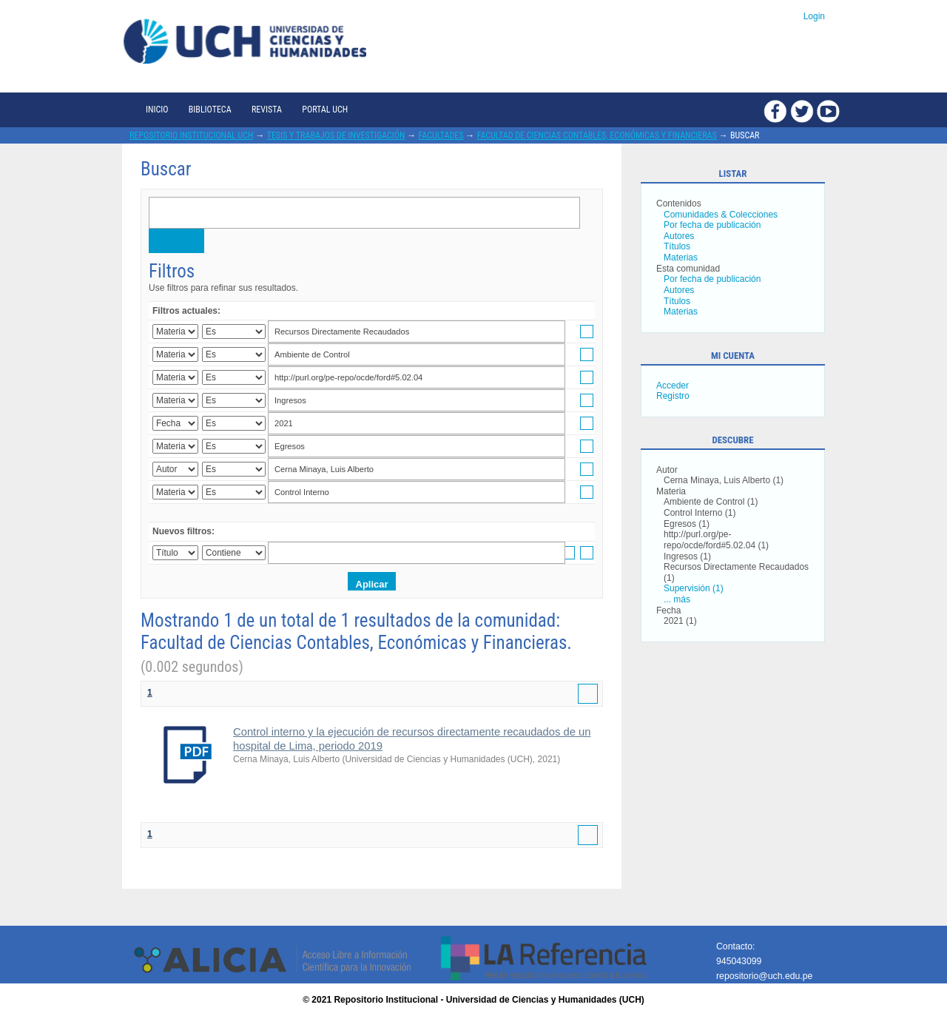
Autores (679, 236)
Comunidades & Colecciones (721, 214)
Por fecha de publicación (712, 225)
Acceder (672, 385)
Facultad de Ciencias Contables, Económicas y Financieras (597, 135)
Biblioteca (210, 109)
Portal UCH (325, 109)
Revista (267, 109)
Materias (681, 257)
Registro (673, 396)
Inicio (157, 109)
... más (677, 599)
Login (814, 16)
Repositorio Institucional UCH (191, 135)
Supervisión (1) (694, 588)
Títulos (677, 246)
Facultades (441, 135)
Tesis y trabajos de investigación (336, 135)
